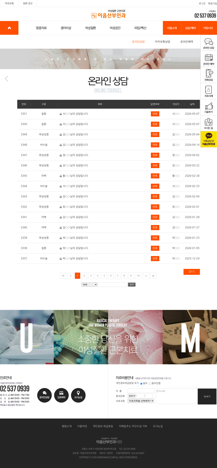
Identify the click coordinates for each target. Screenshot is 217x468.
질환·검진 (28, 3)
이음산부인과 (109, 14)
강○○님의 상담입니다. (74, 165)
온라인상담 (138, 41)
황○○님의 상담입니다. (74, 176)
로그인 (202, 3)
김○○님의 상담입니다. (74, 134)
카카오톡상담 (162, 41)
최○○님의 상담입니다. (74, 207)
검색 (132, 284)
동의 (143, 383)
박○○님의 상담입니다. (74, 238)
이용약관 (82, 426)
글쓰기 (192, 272)
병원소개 (67, 426)
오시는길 (158, 426)
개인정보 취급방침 (103, 426)
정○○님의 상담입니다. (74, 155)
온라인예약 (186, 41)
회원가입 (212, 3)
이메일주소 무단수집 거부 (133, 426)
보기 (136, 383)
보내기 (207, 396)
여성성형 (9, 3)
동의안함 (155, 383)
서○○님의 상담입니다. (74, 114)
